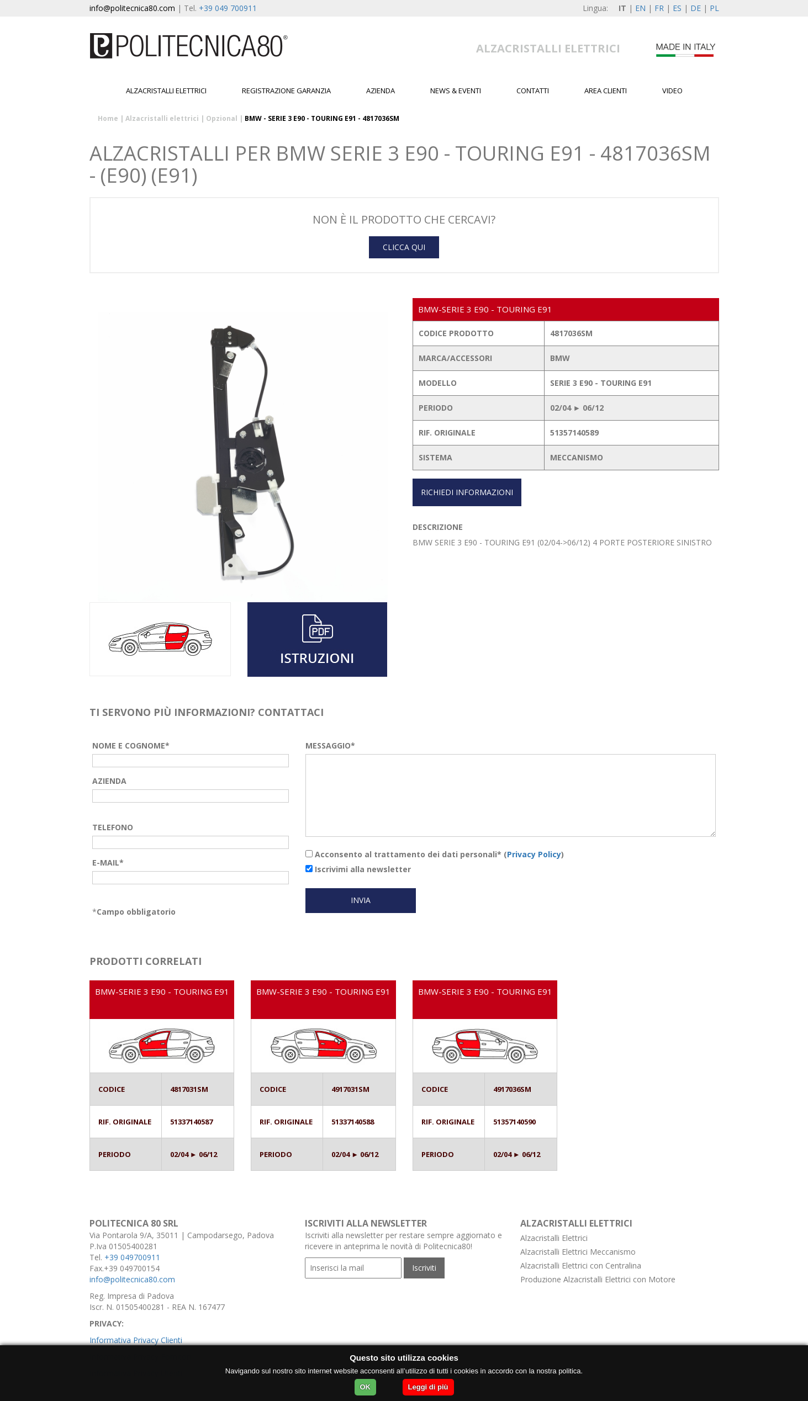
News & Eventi (455, 90)
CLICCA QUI (404, 247)
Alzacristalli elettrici (166, 90)
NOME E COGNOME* (131, 745)
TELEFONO (112, 827)
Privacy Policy (534, 854)
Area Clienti (605, 90)
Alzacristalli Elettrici (554, 1238)
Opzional (221, 118)
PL (714, 8)
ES (677, 8)
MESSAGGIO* (330, 745)
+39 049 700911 (228, 8)
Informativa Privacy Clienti (135, 1340)
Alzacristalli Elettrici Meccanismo (578, 1251)
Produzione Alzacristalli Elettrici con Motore (597, 1279)
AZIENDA (109, 781)
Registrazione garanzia (286, 90)
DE (695, 8)
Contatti (532, 90)
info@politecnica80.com (132, 8)
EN (640, 8)
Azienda (380, 90)
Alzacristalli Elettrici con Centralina (580, 1265)
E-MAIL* (108, 862)
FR (659, 8)
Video (672, 90)
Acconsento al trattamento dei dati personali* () (434, 854)
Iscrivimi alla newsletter (358, 869)
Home (108, 118)
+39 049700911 (132, 1257)
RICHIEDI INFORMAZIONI (467, 492)
